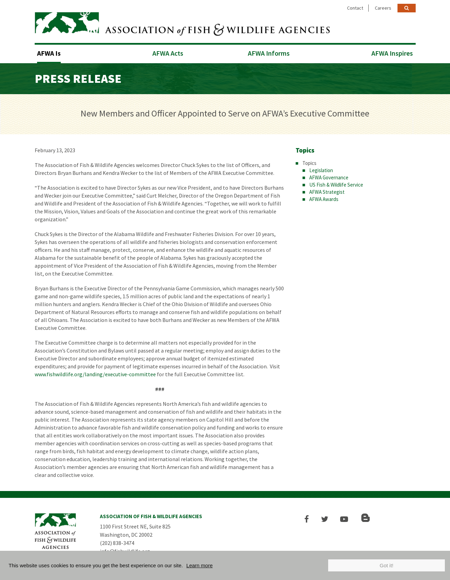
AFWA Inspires (392, 52)
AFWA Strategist (327, 191)
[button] (308, 518)
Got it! (386, 565)
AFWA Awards (323, 198)
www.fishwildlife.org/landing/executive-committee (95, 373)
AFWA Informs (269, 52)
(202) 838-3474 (117, 542)
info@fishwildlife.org (125, 550)
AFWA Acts (167, 52)
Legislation (321, 169)
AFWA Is (49, 52)
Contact (355, 8)
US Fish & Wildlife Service (336, 184)
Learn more (199, 565)
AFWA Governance (328, 177)
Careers (383, 8)
